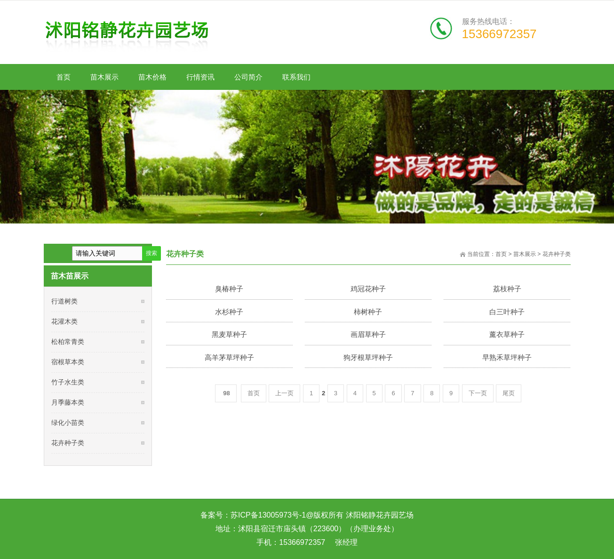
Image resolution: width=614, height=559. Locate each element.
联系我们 (296, 78)
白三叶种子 (507, 312)
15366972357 (499, 34)
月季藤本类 (67, 402)
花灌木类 (64, 321)
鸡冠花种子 (368, 289)
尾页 (508, 393)
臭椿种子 (229, 289)
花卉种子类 (556, 254)
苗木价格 (152, 78)
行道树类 (64, 301)
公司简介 (248, 78)
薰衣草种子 (507, 334)
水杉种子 (229, 312)
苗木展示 (104, 78)
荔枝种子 (507, 289)
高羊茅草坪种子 (229, 357)
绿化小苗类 (67, 422)
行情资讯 (200, 78)
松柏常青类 (67, 341)
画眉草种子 (368, 334)
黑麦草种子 (229, 334)
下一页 (478, 393)
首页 (501, 254)
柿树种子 (368, 312)
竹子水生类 (67, 382)
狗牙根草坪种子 (368, 357)
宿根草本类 (67, 362)
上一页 (284, 393)
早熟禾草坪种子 (507, 357)
